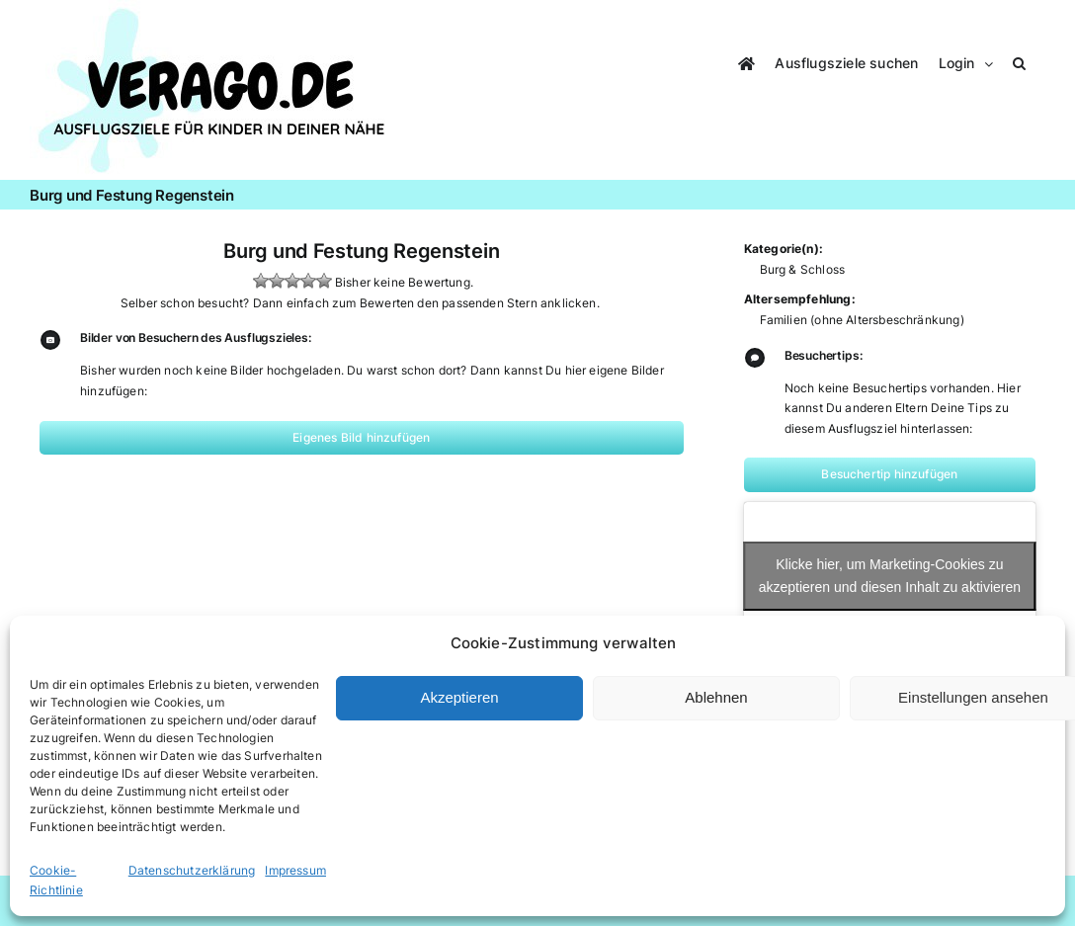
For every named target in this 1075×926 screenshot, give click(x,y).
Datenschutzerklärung (192, 870)
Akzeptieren (459, 697)
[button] (1019, 61)
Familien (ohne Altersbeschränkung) (862, 319)
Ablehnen (716, 697)
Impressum (295, 870)
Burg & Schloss (803, 269)
